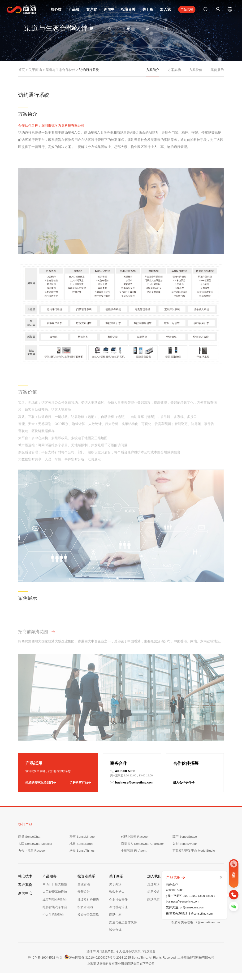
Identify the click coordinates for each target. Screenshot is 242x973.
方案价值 (195, 70)
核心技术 (25, 876)
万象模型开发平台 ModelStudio (194, 850)
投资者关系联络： (196, 922)
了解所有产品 (80, 782)
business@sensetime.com (132, 782)
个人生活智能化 (53, 914)
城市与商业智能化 (55, 899)
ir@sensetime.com (201, 913)
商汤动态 (153, 899)
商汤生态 (115, 914)
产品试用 (187, 9)
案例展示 (217, 70)
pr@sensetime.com (192, 907)
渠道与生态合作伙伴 (60, 70)
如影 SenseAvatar (185, 843)
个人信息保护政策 (128, 951)
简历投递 (153, 892)
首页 (21, 70)
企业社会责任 (118, 899)
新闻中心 (25, 893)
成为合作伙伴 (183, 782)
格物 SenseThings (82, 850)
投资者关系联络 (88, 914)
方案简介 (152, 72)
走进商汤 (153, 884)
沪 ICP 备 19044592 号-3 (45, 957)
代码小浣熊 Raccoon (135, 836)
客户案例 (25, 885)
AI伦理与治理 (118, 907)
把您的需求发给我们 (40, 782)
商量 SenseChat (29, 836)
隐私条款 (107, 951)
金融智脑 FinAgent (134, 850)
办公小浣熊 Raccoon (32, 850)
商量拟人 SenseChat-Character (142, 843)
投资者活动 (85, 907)
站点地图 (149, 951)
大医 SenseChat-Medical (35, 843)
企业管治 (84, 884)
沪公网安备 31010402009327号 (88, 957)
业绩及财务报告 (88, 899)
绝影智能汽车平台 (55, 907)
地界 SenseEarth (81, 843)
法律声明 (92, 951)
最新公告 (84, 892)
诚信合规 (115, 930)
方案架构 (174, 70)
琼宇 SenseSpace (185, 836)
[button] (204, 391)
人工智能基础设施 (55, 892)
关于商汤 (35, 70)
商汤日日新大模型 (55, 884)
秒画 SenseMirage (82, 836)
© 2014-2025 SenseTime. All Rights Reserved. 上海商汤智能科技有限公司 (163, 957)
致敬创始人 (117, 892)
